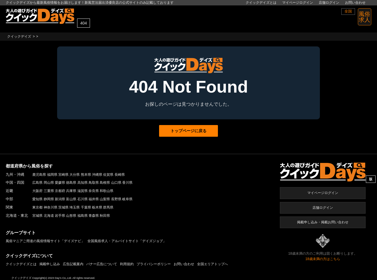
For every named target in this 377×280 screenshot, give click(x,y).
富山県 (71, 199)
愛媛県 (60, 183)
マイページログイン (297, 3)
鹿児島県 (39, 175)
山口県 (116, 183)
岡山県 (49, 183)
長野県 (116, 199)
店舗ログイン (329, 3)
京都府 (60, 191)
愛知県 (37, 199)
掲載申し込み (49, 264)
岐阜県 (127, 199)
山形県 (71, 216)
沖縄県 (97, 175)
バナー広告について (101, 264)
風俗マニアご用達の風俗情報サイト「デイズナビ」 (45, 241)
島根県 (105, 183)
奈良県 (94, 191)
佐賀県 (108, 175)
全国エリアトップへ (212, 264)
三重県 (49, 191)
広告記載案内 (73, 264)
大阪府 (37, 191)
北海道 (49, 216)
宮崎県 (63, 175)
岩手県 (60, 216)
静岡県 (49, 199)
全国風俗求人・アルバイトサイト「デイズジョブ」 (126, 241)
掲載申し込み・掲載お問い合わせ (322, 222)
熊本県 (86, 175)
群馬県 (108, 207)
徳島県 (71, 183)
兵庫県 (71, 191)
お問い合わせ (355, 3)
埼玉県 (74, 207)
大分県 (74, 175)
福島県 (82, 216)
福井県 (94, 199)
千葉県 (86, 207)
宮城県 (37, 216)
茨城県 (63, 207)
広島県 (37, 183)
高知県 (82, 183)
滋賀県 (82, 191)
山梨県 (105, 199)
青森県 (94, 216)
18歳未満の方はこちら (322, 259)
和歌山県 (106, 191)
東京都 (37, 207)
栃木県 (97, 207)
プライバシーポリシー (154, 264)
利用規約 (127, 264)
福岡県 (52, 175)
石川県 (82, 199)
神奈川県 (50, 207)
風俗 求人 (364, 17)
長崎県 (120, 175)
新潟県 (60, 199)
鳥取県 (94, 183)
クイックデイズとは (261, 3)
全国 (348, 11)
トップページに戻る (188, 130)
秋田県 (105, 216)
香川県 (127, 183)
